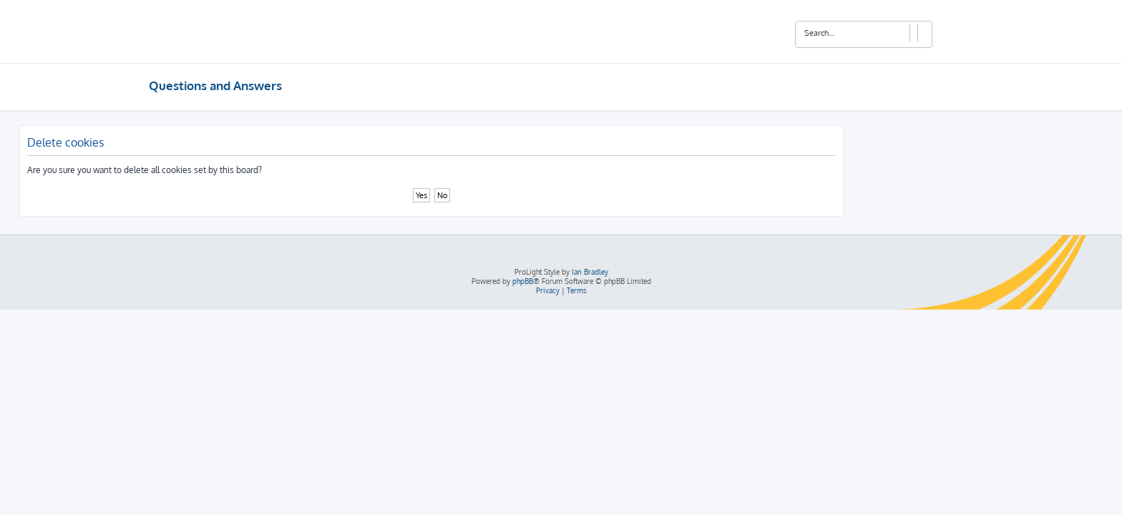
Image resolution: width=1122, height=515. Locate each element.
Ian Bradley (590, 272)
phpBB (522, 281)
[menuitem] (548, 290)
